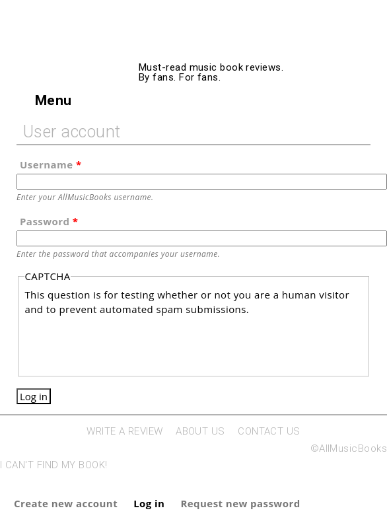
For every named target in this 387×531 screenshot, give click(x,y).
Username (51, 164)
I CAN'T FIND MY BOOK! (53, 465)
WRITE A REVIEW (124, 431)
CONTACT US (269, 431)
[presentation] (124, 343)
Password (49, 221)
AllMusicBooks (245, 48)
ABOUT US (200, 431)
